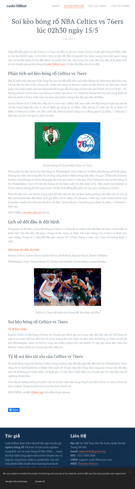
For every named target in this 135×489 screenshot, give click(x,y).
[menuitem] (51, 5)
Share (13, 410)
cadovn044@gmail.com (92, 451)
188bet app (37, 392)
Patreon (93, 463)
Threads (82, 463)
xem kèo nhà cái (32, 212)
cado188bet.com (55, 64)
